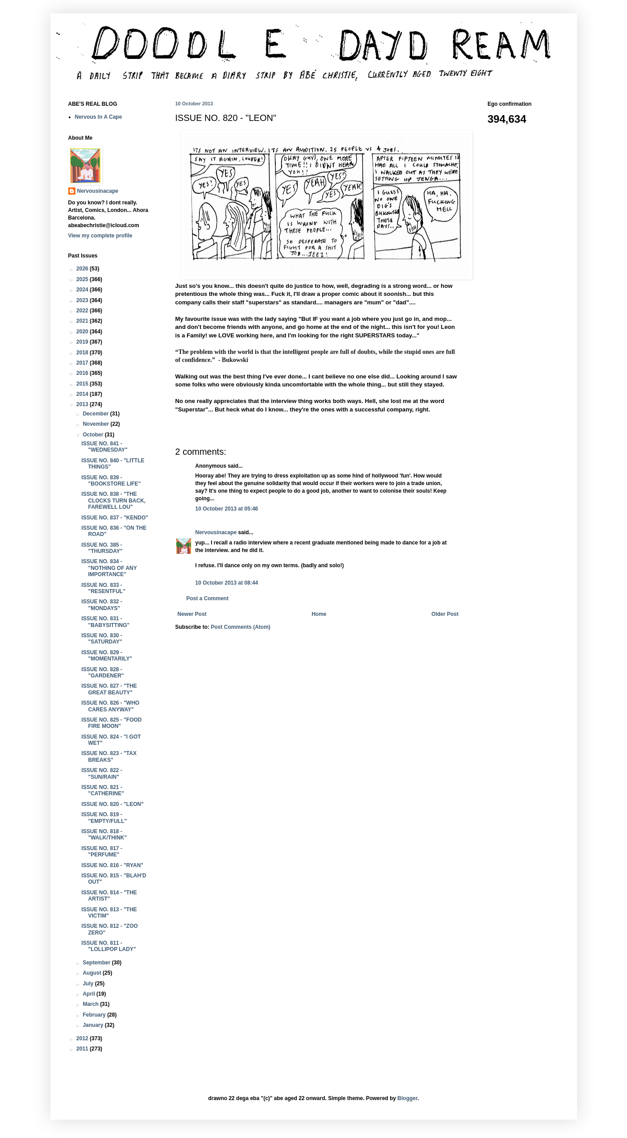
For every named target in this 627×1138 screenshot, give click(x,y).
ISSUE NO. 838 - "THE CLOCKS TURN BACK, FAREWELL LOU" (113, 500)
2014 (83, 394)
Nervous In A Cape (98, 117)
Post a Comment (208, 598)
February (95, 1015)
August (93, 973)
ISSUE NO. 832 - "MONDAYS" (101, 604)
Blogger (408, 1098)
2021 (83, 321)
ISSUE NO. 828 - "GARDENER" (102, 672)
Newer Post (192, 614)
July (89, 983)
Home (318, 614)
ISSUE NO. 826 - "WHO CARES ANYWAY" (110, 706)
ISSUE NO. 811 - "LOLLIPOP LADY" (108, 946)
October (93, 435)
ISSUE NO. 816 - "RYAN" (112, 865)
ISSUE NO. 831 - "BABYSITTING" (105, 621)
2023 (83, 300)
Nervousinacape (216, 532)
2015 (83, 384)
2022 (83, 310)
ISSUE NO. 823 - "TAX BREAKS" (109, 756)
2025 (83, 279)
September (97, 962)
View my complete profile (100, 236)
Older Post (445, 614)
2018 (83, 352)
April (89, 994)
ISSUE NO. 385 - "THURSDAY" (101, 548)
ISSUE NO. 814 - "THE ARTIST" (109, 895)
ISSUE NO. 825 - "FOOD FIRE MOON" (111, 723)
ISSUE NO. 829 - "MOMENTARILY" (106, 655)
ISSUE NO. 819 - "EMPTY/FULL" (104, 817)
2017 (83, 363)
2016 (83, 373)
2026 (83, 269)
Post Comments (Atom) (240, 627)
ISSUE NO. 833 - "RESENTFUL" (103, 588)
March (91, 1004)
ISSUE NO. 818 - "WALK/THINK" (104, 834)
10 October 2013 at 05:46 (226, 509)
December (96, 414)
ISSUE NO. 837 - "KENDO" (114, 518)
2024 (83, 290)
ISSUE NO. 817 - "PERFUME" (101, 851)
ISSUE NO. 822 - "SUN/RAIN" (101, 773)
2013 (83, 404)
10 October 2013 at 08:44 (226, 583)
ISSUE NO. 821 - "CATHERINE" (102, 790)
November (96, 424)
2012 (83, 1038)
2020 (83, 331)
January (93, 1025)
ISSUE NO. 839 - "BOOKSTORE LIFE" (111, 480)
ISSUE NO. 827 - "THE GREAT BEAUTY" (109, 689)
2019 (83, 342)
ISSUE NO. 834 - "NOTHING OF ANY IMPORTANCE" (109, 567)
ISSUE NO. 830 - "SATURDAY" (101, 638)
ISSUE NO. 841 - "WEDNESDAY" (104, 446)
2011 (83, 1049)
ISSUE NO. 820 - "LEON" (112, 804)
